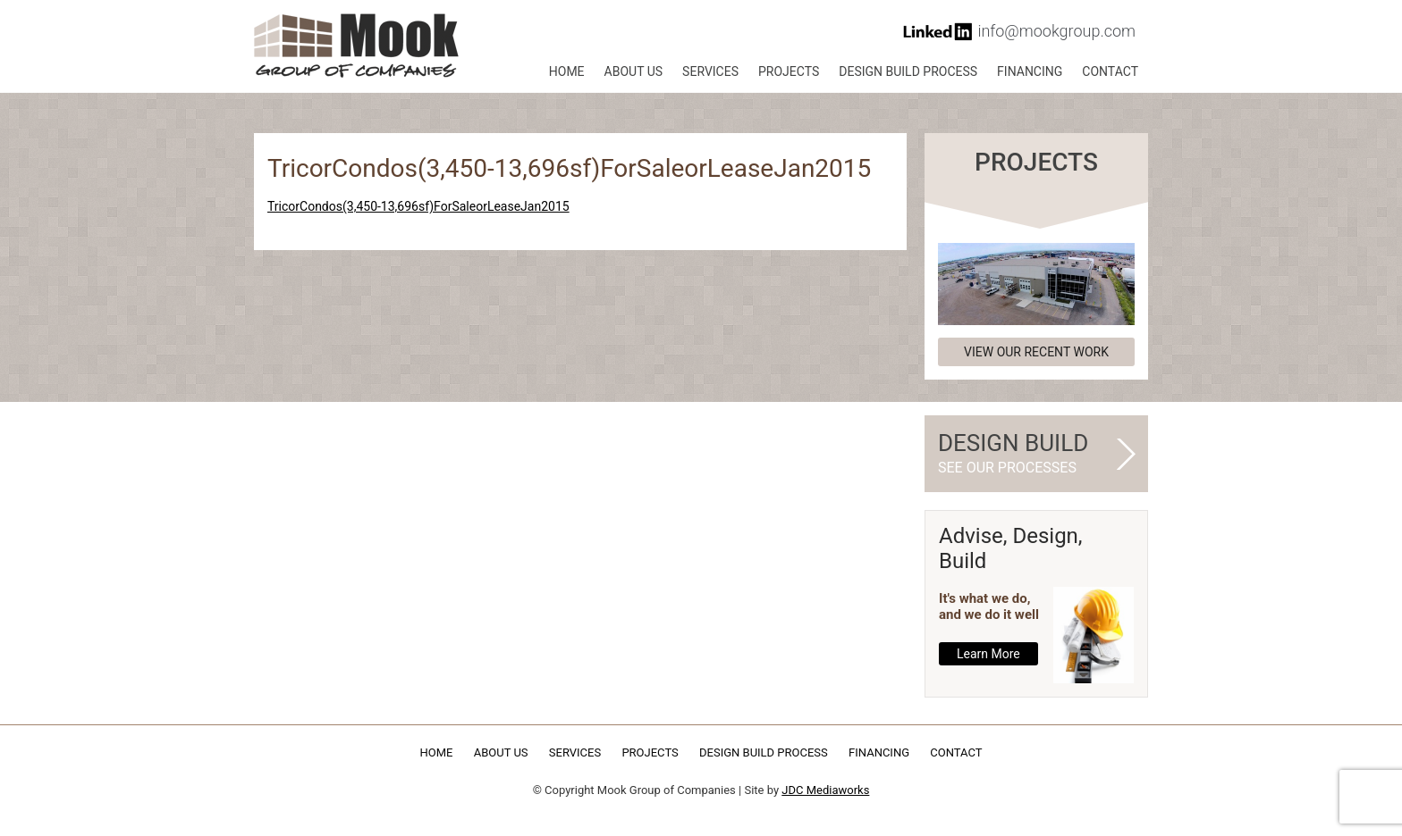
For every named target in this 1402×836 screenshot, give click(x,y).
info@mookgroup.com (1056, 30)
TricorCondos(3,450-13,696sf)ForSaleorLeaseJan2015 (418, 206)
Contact (1110, 71)
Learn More (988, 654)
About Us (633, 71)
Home (567, 71)
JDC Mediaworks (825, 790)
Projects (788, 71)
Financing (1029, 71)
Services (710, 71)
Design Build (1028, 454)
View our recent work (1036, 352)
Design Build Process (908, 71)
